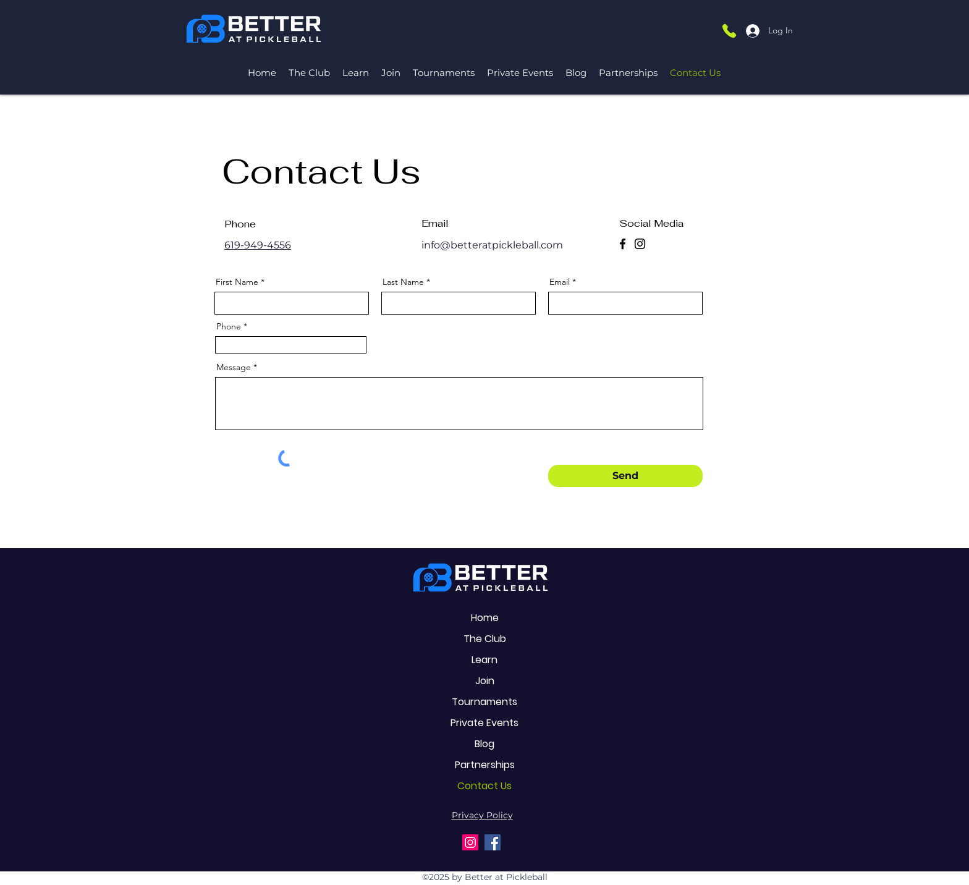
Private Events (484, 723)
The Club (484, 639)
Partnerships (485, 765)
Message (233, 367)
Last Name (403, 281)
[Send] (625, 476)
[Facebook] (623, 244)
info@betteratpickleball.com (492, 245)
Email (559, 281)
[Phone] (729, 30)
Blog (484, 744)
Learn (484, 660)
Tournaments (484, 702)
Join (484, 681)
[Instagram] (640, 244)
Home (485, 618)
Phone (228, 326)
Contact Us (484, 786)
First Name (237, 281)
